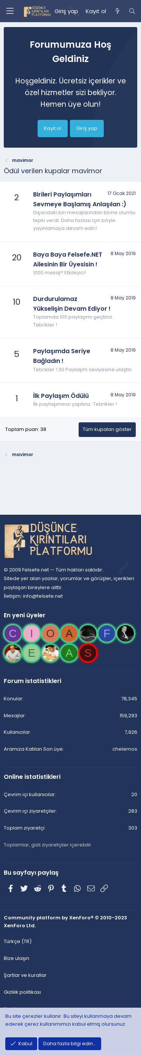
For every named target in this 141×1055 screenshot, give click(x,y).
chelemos (124, 749)
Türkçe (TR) (18, 941)
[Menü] (10, 11)
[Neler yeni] (117, 11)
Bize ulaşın (16, 958)
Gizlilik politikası (22, 992)
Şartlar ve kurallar (25, 975)
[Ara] (132, 11)
